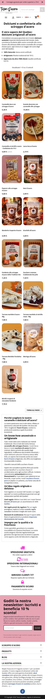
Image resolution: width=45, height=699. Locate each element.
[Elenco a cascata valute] (20, 17)
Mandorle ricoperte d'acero (11, 230)
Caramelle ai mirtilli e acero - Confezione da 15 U (12, 147)
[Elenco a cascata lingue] (28, 17)
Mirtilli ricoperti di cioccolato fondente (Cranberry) (9, 401)
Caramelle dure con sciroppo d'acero (9, 105)
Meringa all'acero (29, 357)
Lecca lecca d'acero (30, 146)
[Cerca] (32, 9)
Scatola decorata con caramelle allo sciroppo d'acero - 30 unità (31, 106)
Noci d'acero (27, 188)
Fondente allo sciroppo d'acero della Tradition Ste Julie (11, 274)
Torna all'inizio (34, 410)
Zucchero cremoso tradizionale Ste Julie (30, 273)
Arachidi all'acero (29, 230)
